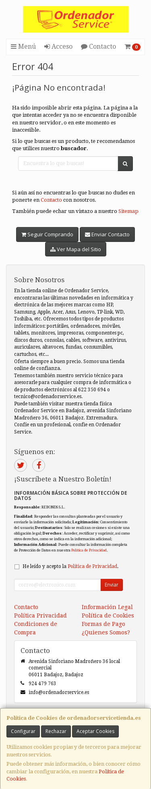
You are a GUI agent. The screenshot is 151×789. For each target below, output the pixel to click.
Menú (23, 46)
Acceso (58, 46)
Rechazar (56, 731)
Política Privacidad (40, 615)
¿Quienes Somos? (106, 632)
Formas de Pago (103, 624)
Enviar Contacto (107, 234)
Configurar (23, 731)
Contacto (98, 46)
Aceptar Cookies (95, 731)
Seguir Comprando (47, 234)
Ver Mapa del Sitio (75, 249)
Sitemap (128, 211)
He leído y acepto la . (70, 566)
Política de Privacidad (89, 550)
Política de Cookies (108, 615)
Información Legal (107, 607)
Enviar (111, 584)
